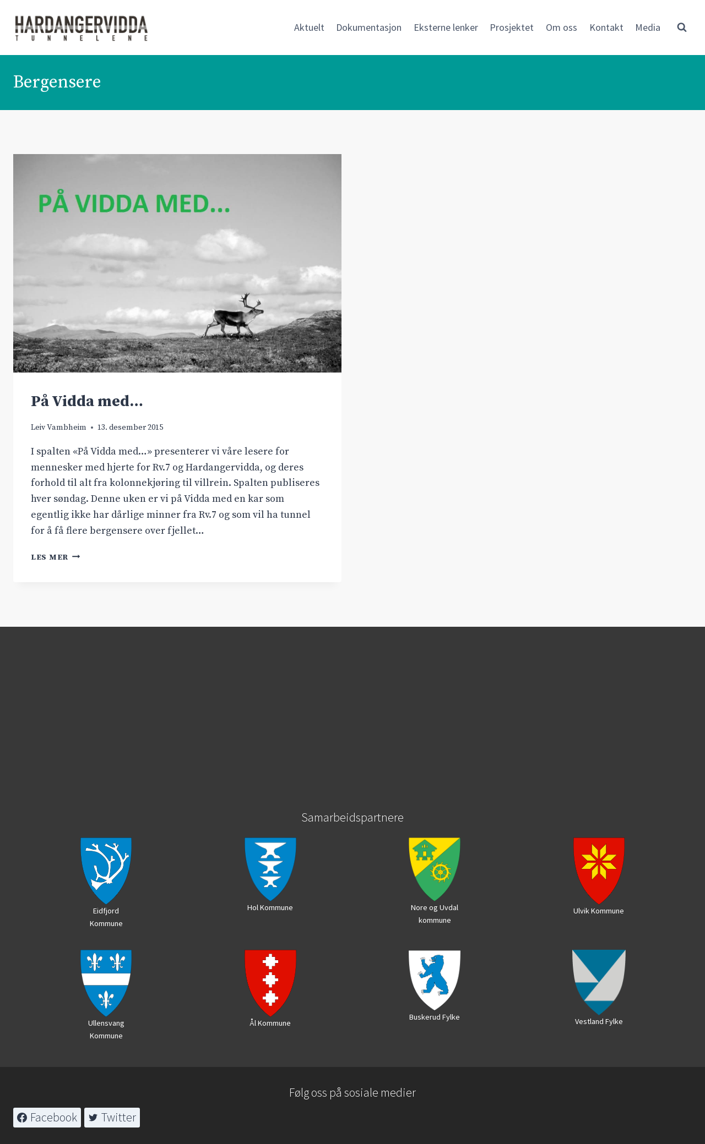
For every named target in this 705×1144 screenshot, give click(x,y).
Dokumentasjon (369, 27)
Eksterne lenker (446, 27)
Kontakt (606, 27)
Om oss (561, 27)
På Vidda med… (87, 401)
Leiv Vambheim (58, 428)
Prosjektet (512, 27)
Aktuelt (309, 27)
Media (647, 27)
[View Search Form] (682, 27)
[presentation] (177, 263)
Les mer (55, 557)
